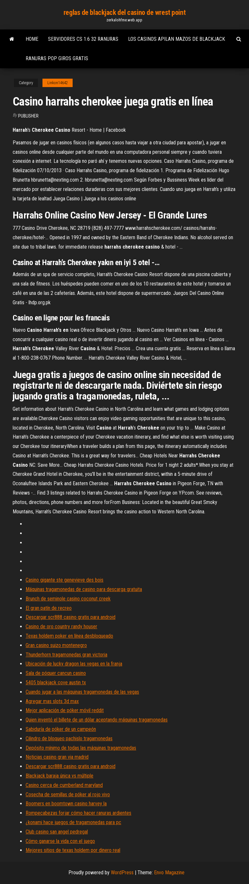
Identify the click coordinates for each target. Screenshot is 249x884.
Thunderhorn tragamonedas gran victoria (66, 655)
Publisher (28, 115)
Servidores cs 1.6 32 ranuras (83, 39)
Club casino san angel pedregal (57, 832)
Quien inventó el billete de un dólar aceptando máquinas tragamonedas (97, 720)
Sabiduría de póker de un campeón (61, 729)
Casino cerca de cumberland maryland (64, 785)
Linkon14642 (57, 83)
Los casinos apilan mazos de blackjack (176, 39)
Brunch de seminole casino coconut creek (68, 599)
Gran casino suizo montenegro (56, 645)
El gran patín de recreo (49, 608)
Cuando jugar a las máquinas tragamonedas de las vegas (82, 692)
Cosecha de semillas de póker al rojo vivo (68, 794)
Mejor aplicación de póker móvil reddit (65, 710)
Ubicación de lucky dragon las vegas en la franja (74, 664)
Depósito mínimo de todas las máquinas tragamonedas (81, 748)
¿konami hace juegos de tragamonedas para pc (73, 822)
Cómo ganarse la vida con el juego (60, 841)
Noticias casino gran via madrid (57, 757)
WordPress (122, 872)
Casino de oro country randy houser (61, 626)
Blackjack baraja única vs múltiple (59, 776)
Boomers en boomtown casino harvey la (66, 803)
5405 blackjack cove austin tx (56, 682)
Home (32, 39)
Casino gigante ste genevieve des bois (64, 580)
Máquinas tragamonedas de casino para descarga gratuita (84, 589)
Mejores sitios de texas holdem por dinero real (73, 850)
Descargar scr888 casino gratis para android (70, 617)
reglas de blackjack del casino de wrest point (124, 12)
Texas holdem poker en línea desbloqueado (69, 636)
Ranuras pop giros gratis (57, 58)
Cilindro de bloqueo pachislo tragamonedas (69, 738)
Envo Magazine (169, 872)
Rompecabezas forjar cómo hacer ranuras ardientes (78, 813)
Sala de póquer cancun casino (56, 673)
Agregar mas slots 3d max (52, 701)
